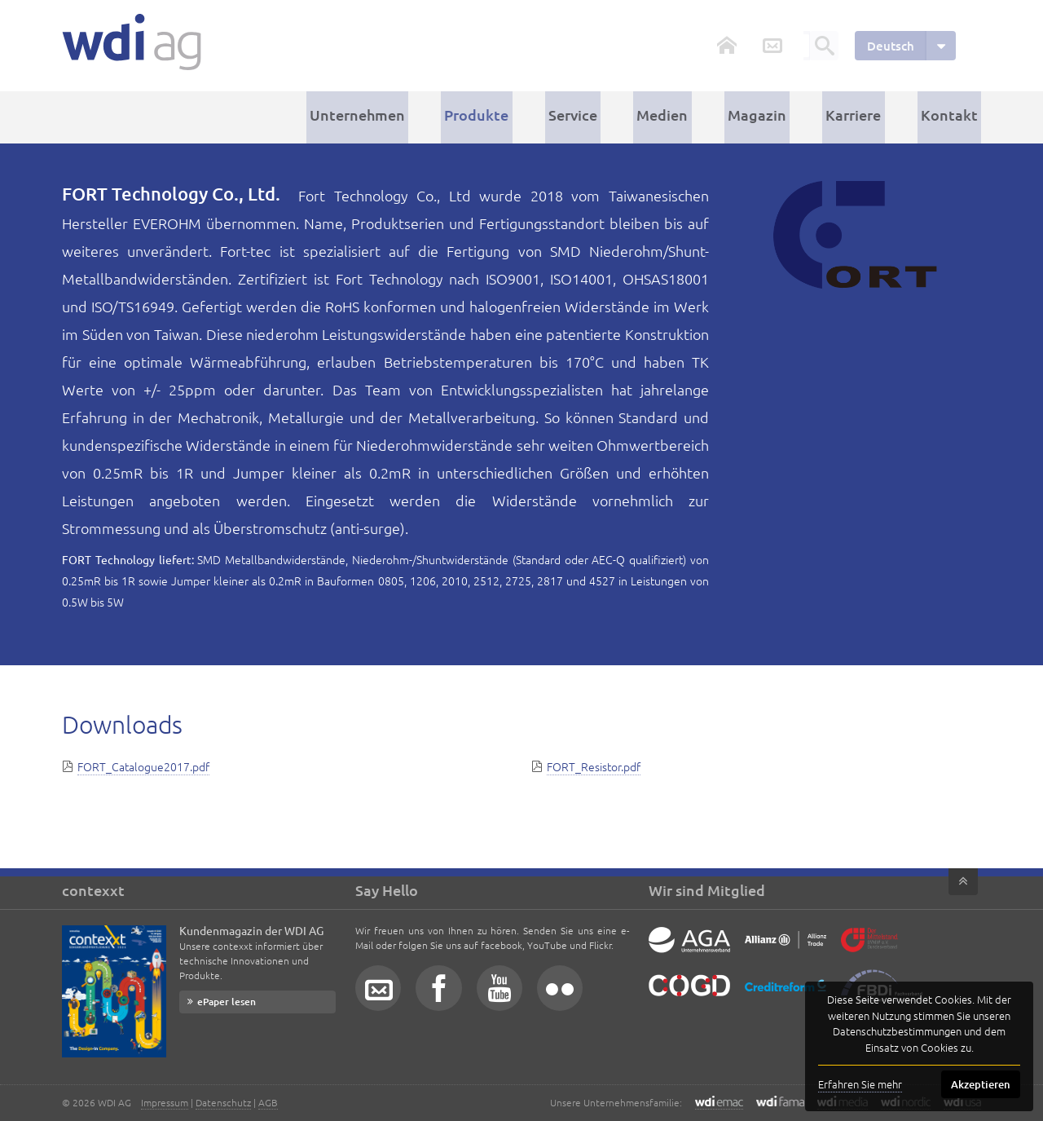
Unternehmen (402, 115)
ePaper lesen (226, 1001)
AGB (268, 1102)
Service (603, 115)
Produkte (514, 115)
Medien (686, 115)
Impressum (164, 1102)
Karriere (863, 115)
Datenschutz (223, 1102)
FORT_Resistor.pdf (593, 763)
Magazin (774, 115)
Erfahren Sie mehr (860, 1084)
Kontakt (952, 115)
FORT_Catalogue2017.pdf (143, 763)
